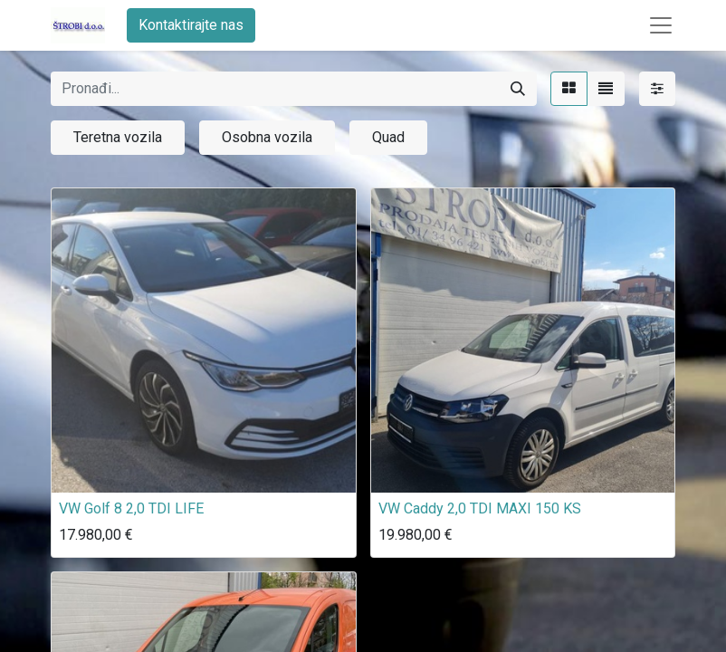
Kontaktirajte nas (191, 25)
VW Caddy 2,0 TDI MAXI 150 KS (479, 508)
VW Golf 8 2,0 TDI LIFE (131, 508)
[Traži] (518, 89)
